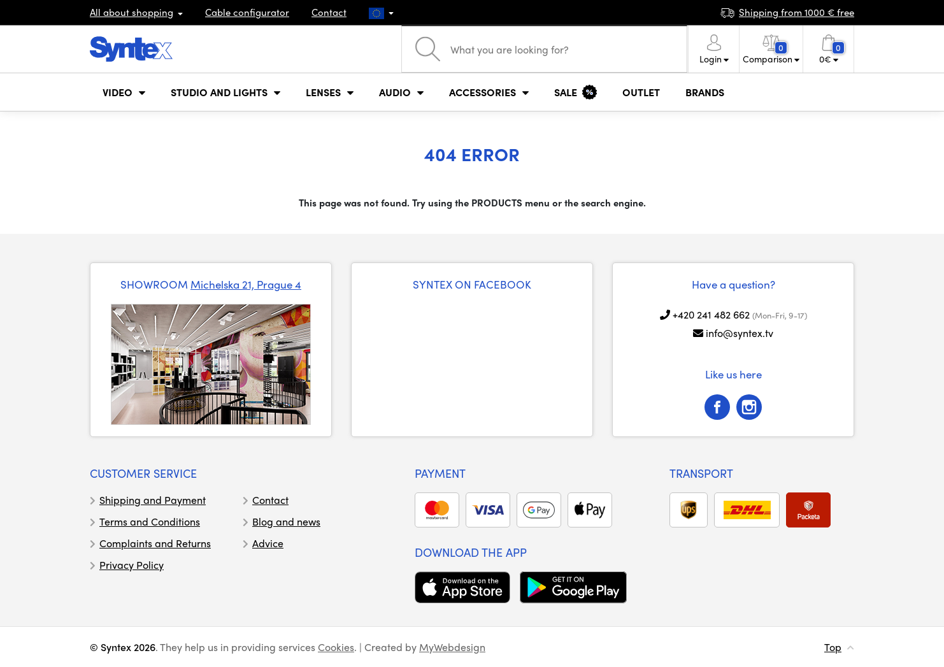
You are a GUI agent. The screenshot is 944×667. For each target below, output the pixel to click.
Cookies (336, 647)
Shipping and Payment (152, 499)
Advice (267, 543)
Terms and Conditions (149, 521)
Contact (329, 12)
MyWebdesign (452, 647)
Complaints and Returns (155, 543)
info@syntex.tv (739, 333)
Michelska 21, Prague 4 (245, 284)
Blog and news (286, 521)
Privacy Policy (131, 564)
